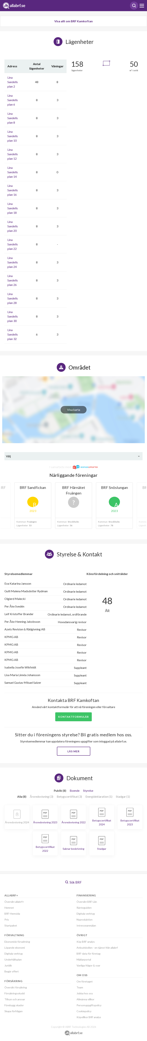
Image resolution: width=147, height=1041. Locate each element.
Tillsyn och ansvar (14, 999)
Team (80, 987)
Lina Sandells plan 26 (12, 280)
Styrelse (88, 790)
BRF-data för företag (88, 953)
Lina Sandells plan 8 (12, 118)
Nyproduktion (85, 919)
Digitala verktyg (13, 953)
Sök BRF (73, 882)
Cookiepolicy (84, 1011)
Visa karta (73, 409)
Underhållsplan (13, 959)
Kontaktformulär (73, 716)
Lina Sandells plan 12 (12, 154)
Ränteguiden (84, 907)
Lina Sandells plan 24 (12, 262)
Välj (8, 456)
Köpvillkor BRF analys (89, 1017)
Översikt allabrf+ (14, 901)
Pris (6, 919)
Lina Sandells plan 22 (12, 244)
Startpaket (10, 925)
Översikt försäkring (15, 987)
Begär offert (11, 971)
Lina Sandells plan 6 (12, 100)
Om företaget (85, 981)
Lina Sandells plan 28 (12, 298)
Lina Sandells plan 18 (12, 208)
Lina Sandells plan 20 (12, 226)
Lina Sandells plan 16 (12, 190)
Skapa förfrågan (13, 1011)
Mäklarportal (84, 959)
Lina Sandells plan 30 (12, 316)
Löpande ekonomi (14, 947)
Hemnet (9, 907)
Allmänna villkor (85, 999)
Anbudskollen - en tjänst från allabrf (97, 947)
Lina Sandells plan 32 (12, 334)
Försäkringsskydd (14, 993)
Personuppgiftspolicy (89, 1005)
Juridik (8, 965)
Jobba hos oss (85, 993)
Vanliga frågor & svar (88, 965)
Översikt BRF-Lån (87, 901)
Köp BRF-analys (86, 941)
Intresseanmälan (86, 925)
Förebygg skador (14, 1005)
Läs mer (73, 751)
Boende (75, 790)
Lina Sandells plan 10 (12, 136)
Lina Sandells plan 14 (12, 172)
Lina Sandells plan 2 (12, 82)
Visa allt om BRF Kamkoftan (73, 21)
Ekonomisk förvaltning (17, 941)
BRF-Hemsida (12, 913)
